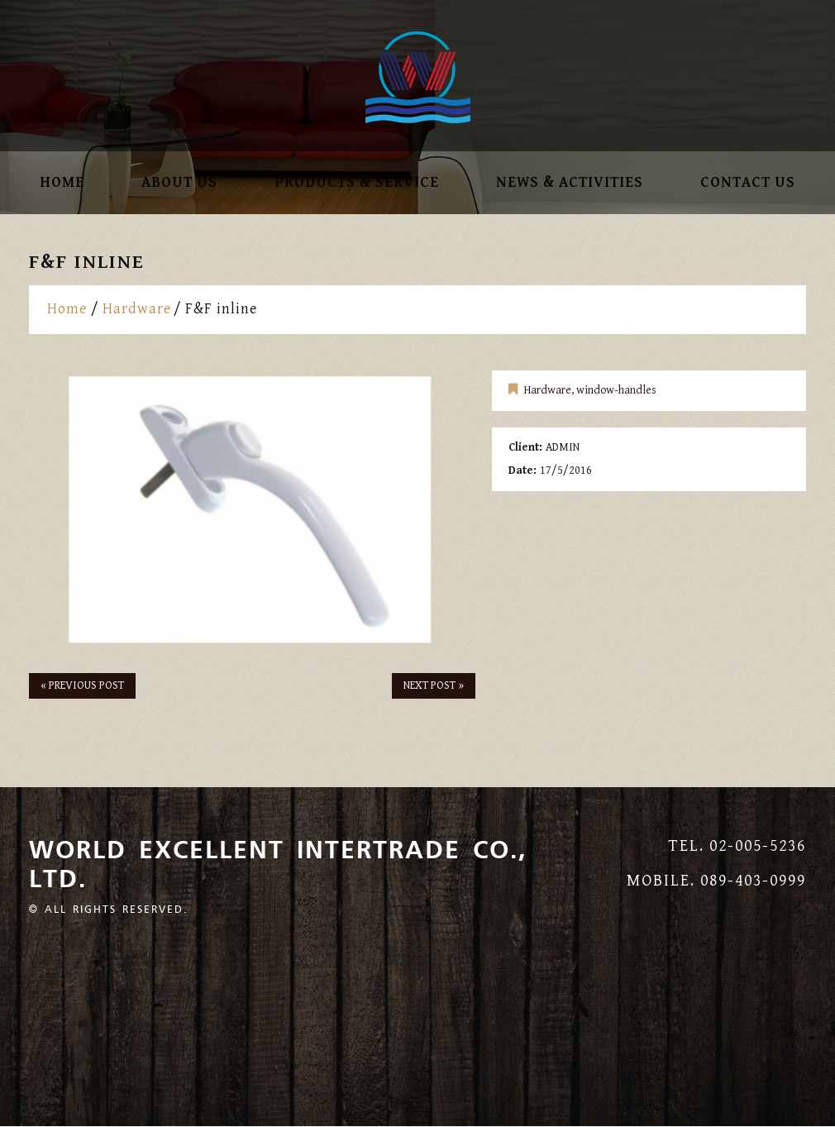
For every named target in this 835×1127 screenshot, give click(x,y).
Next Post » (433, 685)
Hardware (137, 309)
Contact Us (747, 182)
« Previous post (82, 685)
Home (62, 182)
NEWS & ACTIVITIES (569, 182)
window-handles (616, 390)
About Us (179, 182)
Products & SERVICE (356, 182)
